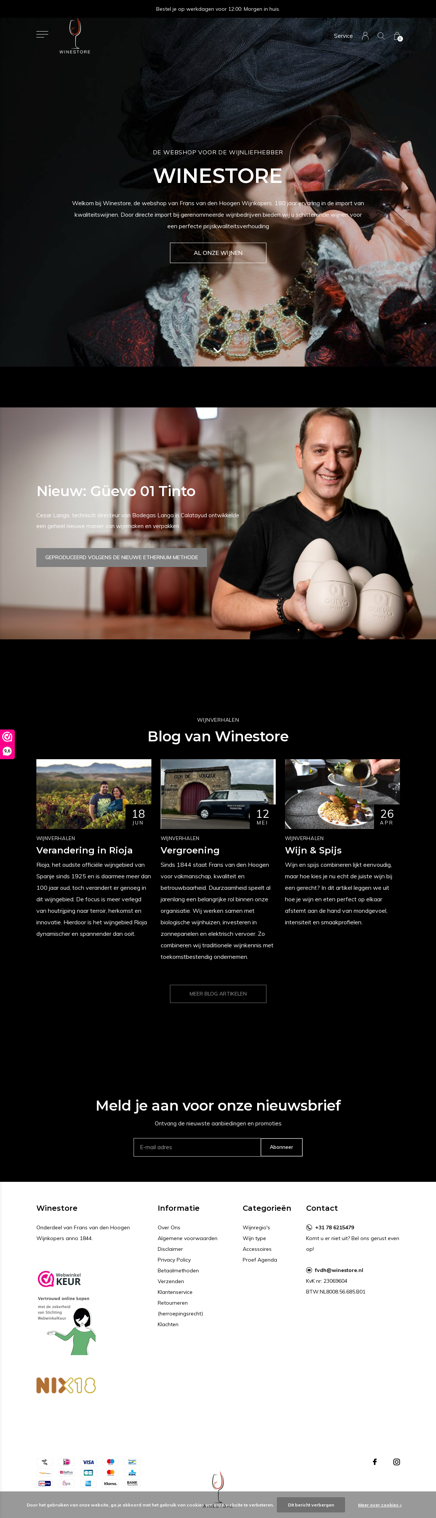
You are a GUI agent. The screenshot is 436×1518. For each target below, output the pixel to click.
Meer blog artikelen (218, 993)
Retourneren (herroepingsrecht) (180, 1308)
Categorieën (267, 1208)
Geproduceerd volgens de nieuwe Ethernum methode (121, 557)
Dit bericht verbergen (311, 1505)
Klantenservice (175, 1292)
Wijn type (254, 1238)
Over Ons (169, 1227)
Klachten (168, 1324)
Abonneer (281, 1147)
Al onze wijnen (218, 252)
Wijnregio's (256, 1227)
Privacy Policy (174, 1259)
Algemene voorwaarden (187, 1238)
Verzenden (171, 1281)
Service (343, 35)
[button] (42, 34)
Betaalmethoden (178, 1270)
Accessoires (257, 1249)
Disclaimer (170, 1249)
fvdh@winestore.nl (339, 1270)
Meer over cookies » (380, 1505)
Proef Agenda (260, 1259)
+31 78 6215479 (334, 1227)
